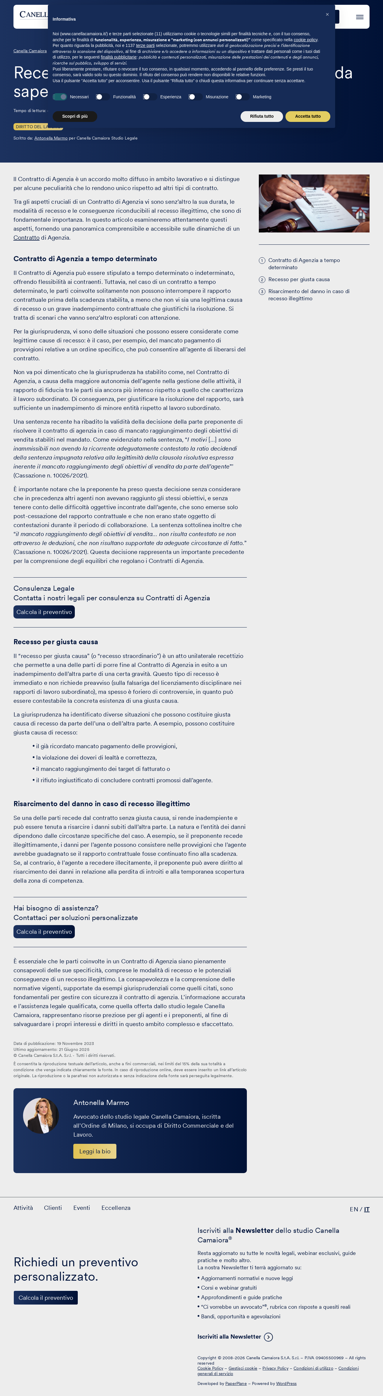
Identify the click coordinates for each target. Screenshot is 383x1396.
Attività (187, 16)
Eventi (246, 16)
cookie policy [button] (305, 1316)
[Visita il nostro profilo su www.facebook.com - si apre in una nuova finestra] (39, 1362)
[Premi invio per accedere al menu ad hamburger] (360, 16)
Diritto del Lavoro (38, 126)
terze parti (145, 1322)
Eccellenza (281, 16)
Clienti (217, 16)
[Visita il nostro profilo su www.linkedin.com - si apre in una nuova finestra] (20, 1362)
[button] (327, 1291)
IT (367, 1209)
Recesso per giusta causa (299, 279)
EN (354, 1209)
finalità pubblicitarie (118, 1334)
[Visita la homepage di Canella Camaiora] (63, 17)
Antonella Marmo (51, 138)
